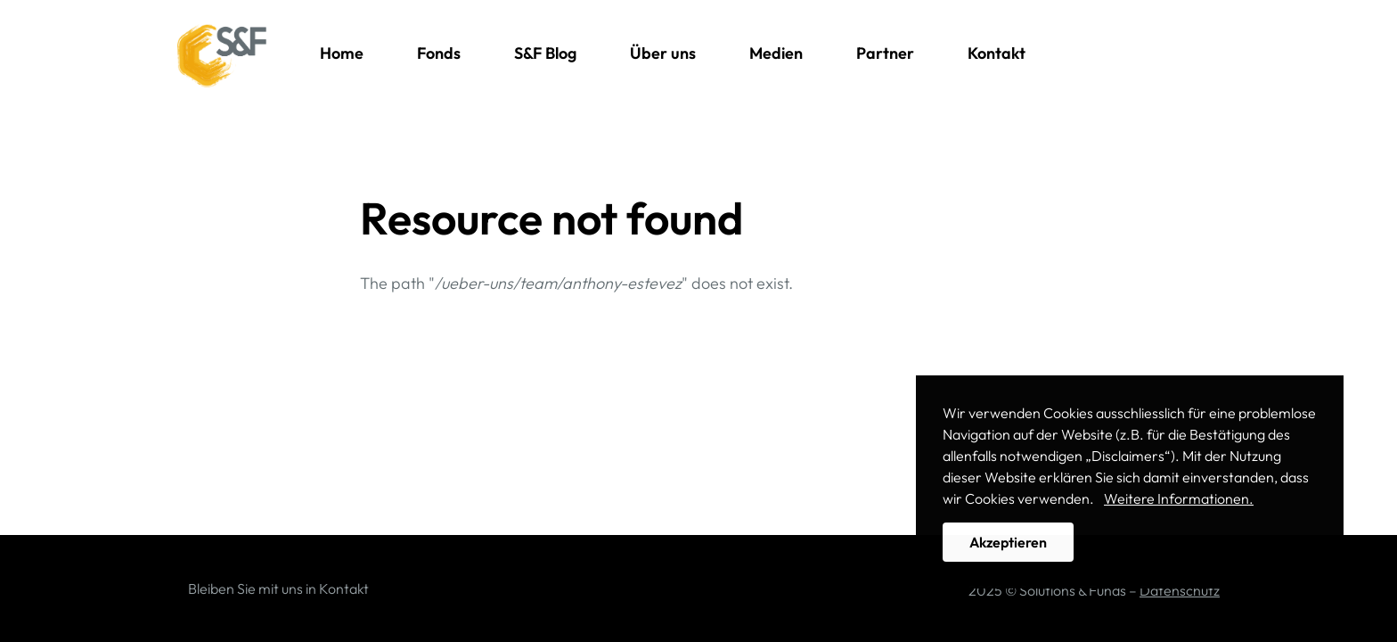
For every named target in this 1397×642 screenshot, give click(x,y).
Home (342, 53)
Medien (776, 53)
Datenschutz (1180, 590)
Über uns (663, 53)
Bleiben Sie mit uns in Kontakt (278, 588)
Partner (885, 53)
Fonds (439, 53)
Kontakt (996, 53)
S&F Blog (545, 53)
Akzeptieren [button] (1008, 542)
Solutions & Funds (221, 56)
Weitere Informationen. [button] (1179, 498)
